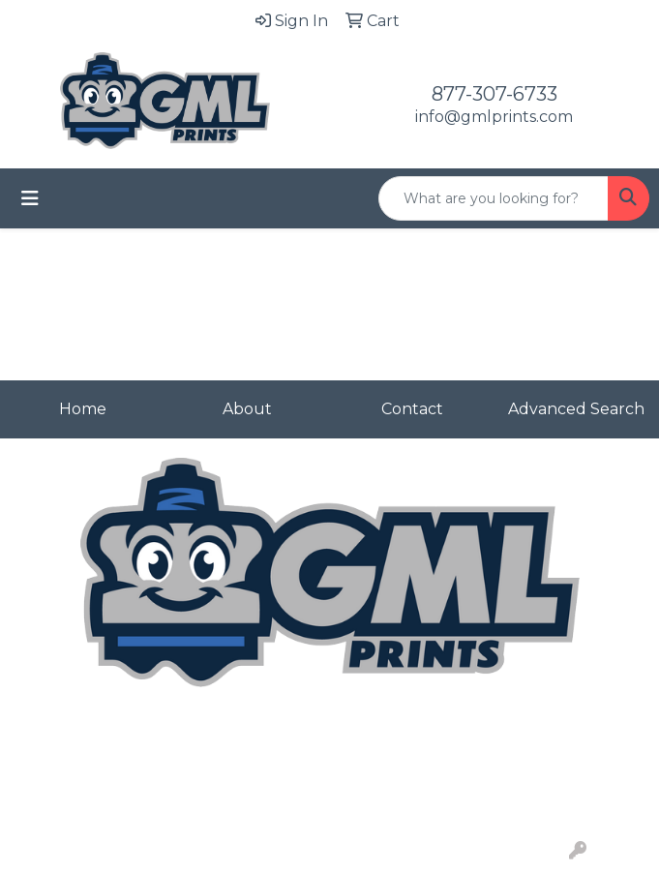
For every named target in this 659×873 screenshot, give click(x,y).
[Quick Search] (493, 198)
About (247, 409)
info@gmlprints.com (494, 116)
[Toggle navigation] (30, 198)
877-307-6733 (494, 93)
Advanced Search (576, 409)
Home (82, 409)
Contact (412, 409)
